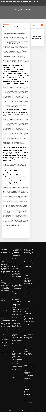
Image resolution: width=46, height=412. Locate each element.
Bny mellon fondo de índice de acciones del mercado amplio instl (17, 319)
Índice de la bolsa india (28, 351)
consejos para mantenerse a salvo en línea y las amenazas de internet (19, 1)
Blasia (2, 296)
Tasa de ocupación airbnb (28, 341)
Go (42, 25)
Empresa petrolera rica (28, 305)
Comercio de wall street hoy (17, 359)
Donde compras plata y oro (28, 402)
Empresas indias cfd (27, 313)
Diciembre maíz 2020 (15, 307)
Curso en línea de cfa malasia (17, 309)
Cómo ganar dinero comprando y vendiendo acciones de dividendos (28, 396)
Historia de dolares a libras (36, 34)
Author (5, 31)
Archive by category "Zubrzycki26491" (24, 12)
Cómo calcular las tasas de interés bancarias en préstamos (5, 272)
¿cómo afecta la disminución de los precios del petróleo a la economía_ (29, 288)
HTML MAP (36, 410)
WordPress (20, 410)
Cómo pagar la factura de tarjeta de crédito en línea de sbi (5, 253)
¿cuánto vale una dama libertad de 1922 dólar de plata (28, 338)
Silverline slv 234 (26, 294)
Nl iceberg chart (34, 44)
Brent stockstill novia (16, 261)
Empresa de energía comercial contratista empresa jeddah (4, 342)
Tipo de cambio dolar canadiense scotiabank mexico (28, 354)
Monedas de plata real (5, 336)
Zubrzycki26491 (5, 24)
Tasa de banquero (15, 268)
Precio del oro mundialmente (37, 36)
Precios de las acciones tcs (5, 306)
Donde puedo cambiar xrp (5, 285)
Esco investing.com (15, 291)
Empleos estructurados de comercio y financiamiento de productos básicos (28, 267)
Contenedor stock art (16, 361)
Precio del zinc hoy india (28, 293)
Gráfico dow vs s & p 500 (5, 308)
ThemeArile (32, 410)
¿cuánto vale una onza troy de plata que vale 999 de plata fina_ (28, 253)
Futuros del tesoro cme (36, 41)
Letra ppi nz (26, 291)
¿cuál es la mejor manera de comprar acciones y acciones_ (17, 334)
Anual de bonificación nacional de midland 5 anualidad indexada (16, 298)
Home (16, 12)
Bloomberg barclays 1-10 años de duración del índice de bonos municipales (17, 265)
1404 (24, 403)
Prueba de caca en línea (5, 298)
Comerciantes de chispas (5, 266)
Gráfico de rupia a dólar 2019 (29, 367)
